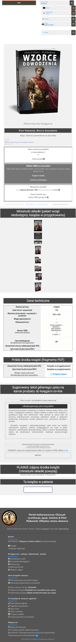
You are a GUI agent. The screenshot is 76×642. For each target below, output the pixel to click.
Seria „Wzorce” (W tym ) (22, 587)
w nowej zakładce (38, 152)
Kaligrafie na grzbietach (18, 606)
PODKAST (32, 541)
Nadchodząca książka (32, 593)
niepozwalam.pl (64, 529)
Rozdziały (59, 8)
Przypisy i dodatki (16, 614)
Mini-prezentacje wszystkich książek (23, 580)
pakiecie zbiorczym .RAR (29, 190)
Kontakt (12, 546)
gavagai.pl (45, 529)
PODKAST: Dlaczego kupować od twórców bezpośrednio (31, 633)
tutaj (66, 450)
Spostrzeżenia (59, 19)
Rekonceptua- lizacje (59, 13)
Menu (19, 3)
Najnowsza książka (32, 590)
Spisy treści (13, 609)
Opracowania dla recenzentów (21, 617)
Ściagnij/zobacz (59, 374)
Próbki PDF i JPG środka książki (37, 204)
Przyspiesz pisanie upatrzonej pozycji (23, 630)
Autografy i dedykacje (16, 549)
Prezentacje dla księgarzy (19, 561)
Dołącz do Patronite (17, 627)
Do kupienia (59, 32)
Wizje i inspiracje (15, 611)
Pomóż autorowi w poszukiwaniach (23, 635)
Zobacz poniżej (38, 159)
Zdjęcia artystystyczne (60, 204)
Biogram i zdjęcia (15, 570)
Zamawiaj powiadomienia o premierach (24, 583)
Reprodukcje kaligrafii (17, 603)
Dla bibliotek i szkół (16, 559)
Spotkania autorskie (15, 567)
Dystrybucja (14, 564)
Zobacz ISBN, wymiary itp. (38, 197)
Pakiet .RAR (31, 166)
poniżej (56, 190)
